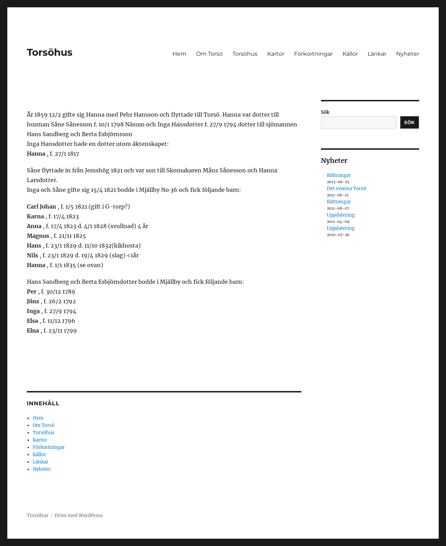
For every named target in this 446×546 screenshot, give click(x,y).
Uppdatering (341, 215)
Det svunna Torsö (346, 189)
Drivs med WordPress (79, 515)
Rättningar (339, 175)
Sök (325, 112)
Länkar (377, 53)
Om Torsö (209, 53)
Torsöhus (49, 52)
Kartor (275, 53)
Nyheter (407, 53)
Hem (179, 53)
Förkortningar (313, 53)
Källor (350, 53)
